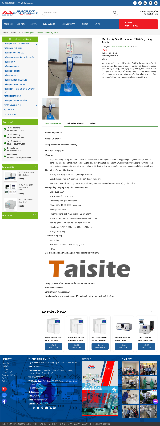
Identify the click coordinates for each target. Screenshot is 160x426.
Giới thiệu (21, 24)
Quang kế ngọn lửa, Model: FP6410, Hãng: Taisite (145, 340)
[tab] (53, 124)
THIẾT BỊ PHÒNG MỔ (11, 66)
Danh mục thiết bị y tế (20, 39)
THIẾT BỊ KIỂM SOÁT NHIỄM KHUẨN (16, 44)
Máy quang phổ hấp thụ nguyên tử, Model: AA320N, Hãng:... (122, 340)
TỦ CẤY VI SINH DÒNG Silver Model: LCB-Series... (26, 187)
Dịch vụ (97, 24)
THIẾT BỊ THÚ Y (9, 62)
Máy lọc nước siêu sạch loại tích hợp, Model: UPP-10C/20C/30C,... (53, 340)
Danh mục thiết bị (68, 24)
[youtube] (156, 3)
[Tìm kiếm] (115, 13)
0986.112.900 (10, 3)
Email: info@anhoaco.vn (110, 56)
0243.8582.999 (37, 377)
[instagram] (145, 3)
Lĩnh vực (33, 24)
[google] (150, 3)
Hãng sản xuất (49, 24)
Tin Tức (85, 24)
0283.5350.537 (37, 388)
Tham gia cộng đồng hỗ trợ (149, 11)
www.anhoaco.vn (42, 404)
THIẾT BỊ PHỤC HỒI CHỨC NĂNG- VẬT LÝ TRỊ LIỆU (20, 90)
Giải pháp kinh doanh (151, 14)
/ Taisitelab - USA (14, 33)
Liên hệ (104, 50)
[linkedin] (54, 408)
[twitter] (140, 3)
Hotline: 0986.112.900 (109, 53)
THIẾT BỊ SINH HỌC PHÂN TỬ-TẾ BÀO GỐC (19, 57)
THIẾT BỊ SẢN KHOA (11, 75)
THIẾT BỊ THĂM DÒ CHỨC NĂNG (15, 80)
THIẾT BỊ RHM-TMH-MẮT (12, 96)
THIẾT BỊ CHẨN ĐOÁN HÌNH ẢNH (15, 101)
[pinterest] (46, 408)
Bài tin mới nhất (7, 215)
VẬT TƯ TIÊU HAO (10, 114)
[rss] (50, 408)
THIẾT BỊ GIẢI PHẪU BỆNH (13, 48)
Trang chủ (8, 24)
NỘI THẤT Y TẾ (9, 110)
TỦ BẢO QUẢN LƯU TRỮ (12, 105)
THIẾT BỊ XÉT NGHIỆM (12, 71)
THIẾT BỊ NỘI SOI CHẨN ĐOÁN (14, 84)
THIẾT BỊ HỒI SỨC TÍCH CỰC (14, 53)
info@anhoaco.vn (27, 3)
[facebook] (135, 3)
